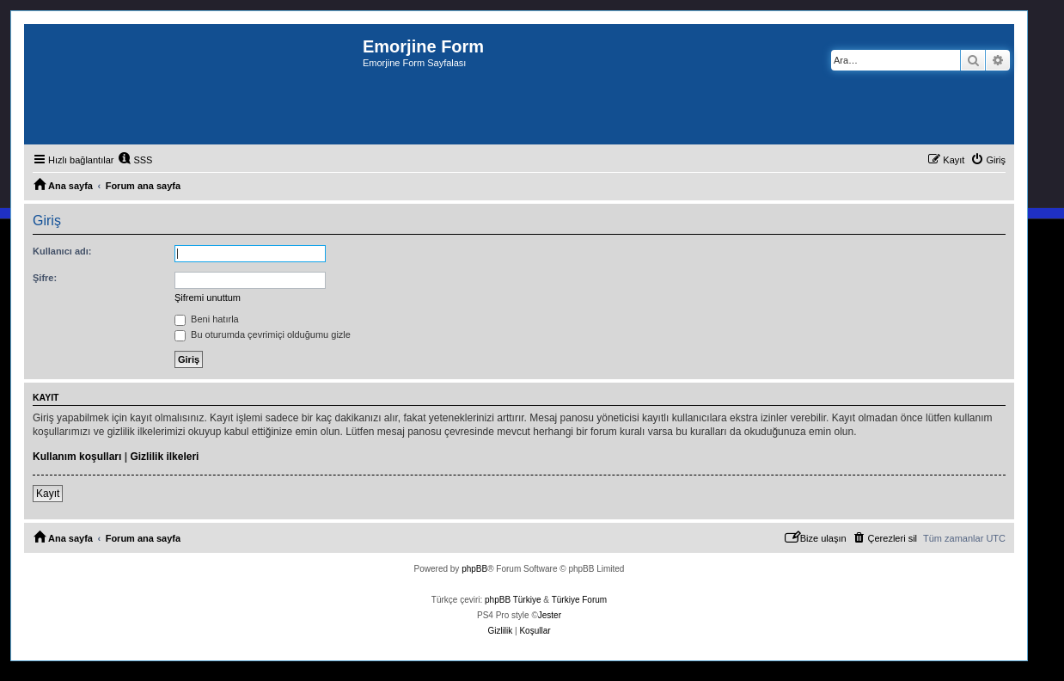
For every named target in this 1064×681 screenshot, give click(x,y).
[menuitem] (135, 160)
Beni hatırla (206, 319)
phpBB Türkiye (513, 599)
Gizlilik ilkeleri (164, 457)
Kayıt (47, 494)
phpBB (474, 569)
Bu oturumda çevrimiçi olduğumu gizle (262, 334)
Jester (549, 615)
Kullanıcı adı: (62, 251)
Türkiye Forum (579, 599)
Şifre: (45, 278)
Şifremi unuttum (207, 297)
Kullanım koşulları (77, 457)
